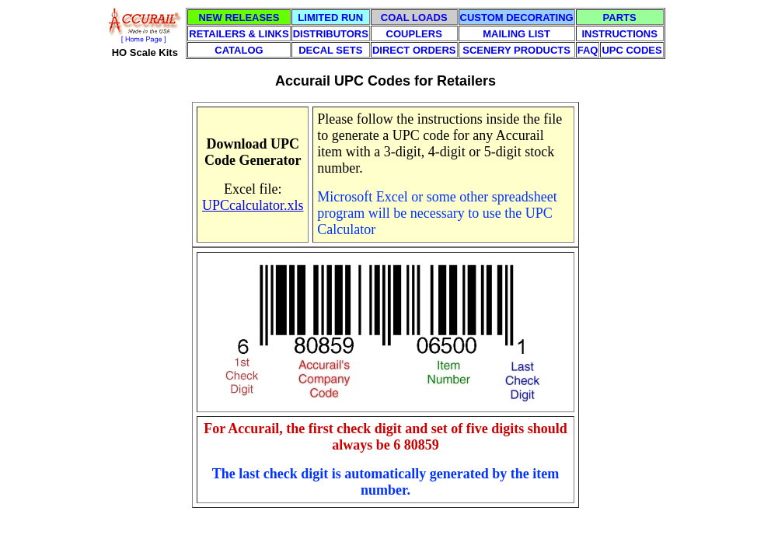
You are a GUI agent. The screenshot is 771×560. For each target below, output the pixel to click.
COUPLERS (414, 34)
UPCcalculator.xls (252, 205)
